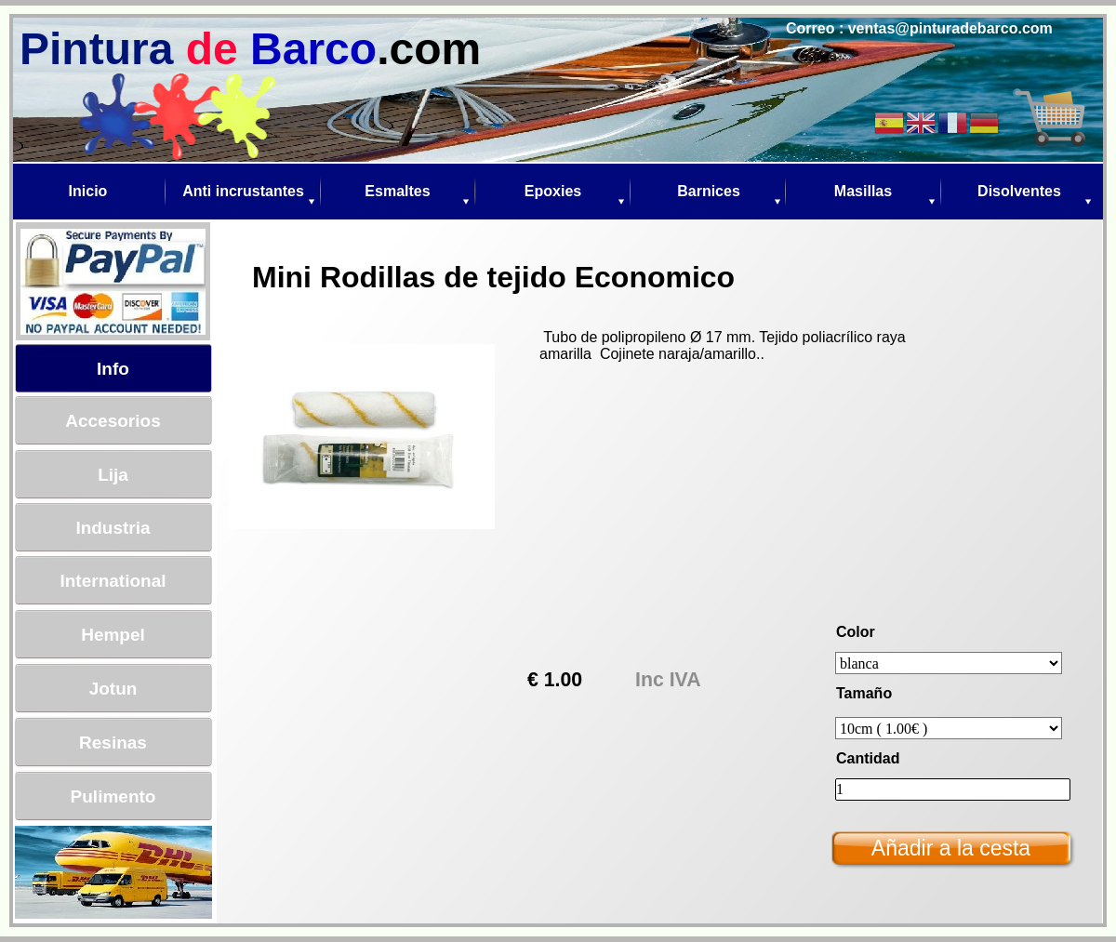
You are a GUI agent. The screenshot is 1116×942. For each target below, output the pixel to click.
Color (855, 632)
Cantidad (867, 758)
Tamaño (864, 693)
